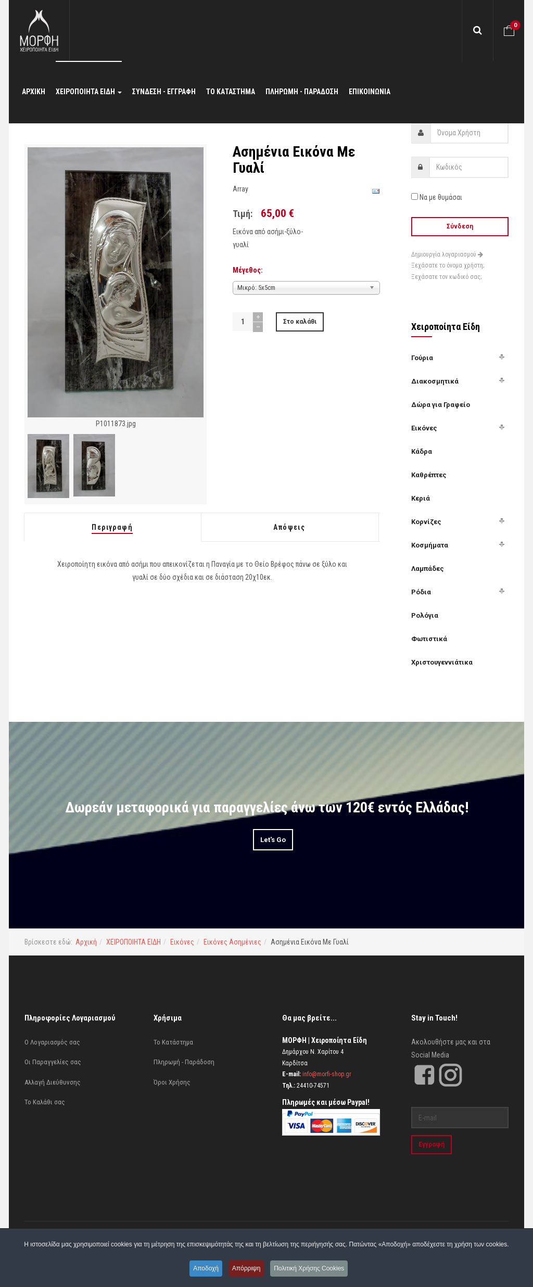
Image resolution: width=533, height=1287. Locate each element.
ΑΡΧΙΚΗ (33, 94)
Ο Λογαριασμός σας (52, 1042)
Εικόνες (424, 428)
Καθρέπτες (429, 475)
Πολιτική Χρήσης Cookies (311, 1268)
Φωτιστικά (429, 639)
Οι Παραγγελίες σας (52, 1062)
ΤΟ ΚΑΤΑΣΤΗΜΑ (230, 94)
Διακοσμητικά (435, 381)
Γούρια (422, 358)
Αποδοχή (204, 1268)
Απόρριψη (247, 1268)
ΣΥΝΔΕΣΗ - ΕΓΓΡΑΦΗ (164, 94)
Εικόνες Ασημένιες (232, 942)
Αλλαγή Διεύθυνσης (52, 1082)
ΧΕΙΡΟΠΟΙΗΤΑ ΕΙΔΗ (89, 94)
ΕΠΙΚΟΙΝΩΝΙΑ (369, 94)
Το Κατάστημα (173, 1042)
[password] (469, 167)
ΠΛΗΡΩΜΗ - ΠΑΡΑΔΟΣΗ (301, 94)
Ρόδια (421, 592)
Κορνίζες (426, 522)
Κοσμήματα (429, 545)
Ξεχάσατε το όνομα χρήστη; (447, 265)
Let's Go (273, 840)
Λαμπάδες (427, 568)
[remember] (414, 196)
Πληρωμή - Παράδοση (184, 1062)
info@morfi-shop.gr (326, 1074)
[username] (469, 133)
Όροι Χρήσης (172, 1082)
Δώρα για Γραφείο (440, 405)
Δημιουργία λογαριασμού (447, 254)
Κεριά (420, 498)
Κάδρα (421, 451)
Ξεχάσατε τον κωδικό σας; (446, 277)
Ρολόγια (424, 615)
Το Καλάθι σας (44, 1102)
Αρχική (86, 942)
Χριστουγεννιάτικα (442, 662)
